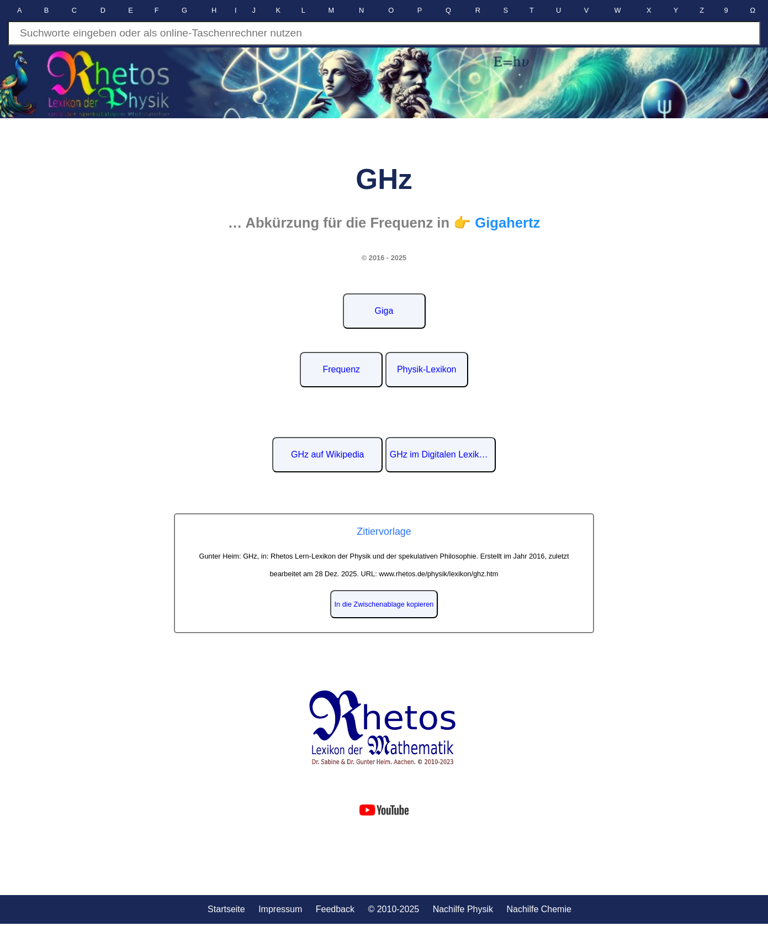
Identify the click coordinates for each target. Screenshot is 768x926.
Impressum (280, 909)
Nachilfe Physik (463, 909)
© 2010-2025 (393, 909)
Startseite (226, 909)
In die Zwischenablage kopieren (384, 604)
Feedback (335, 909)
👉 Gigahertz (496, 222)
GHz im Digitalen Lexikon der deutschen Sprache (443, 454)
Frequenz (341, 369)
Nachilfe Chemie (538, 909)
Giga (384, 310)
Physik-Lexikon (427, 369)
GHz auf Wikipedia (327, 454)
